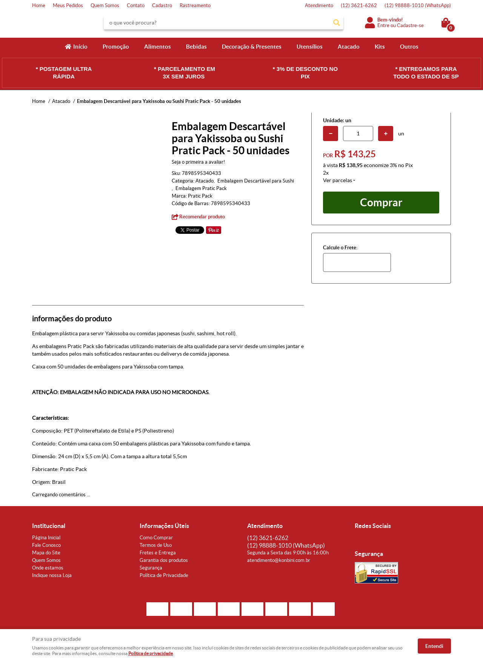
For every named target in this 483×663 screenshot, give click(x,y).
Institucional (48, 525)
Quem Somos (105, 5)
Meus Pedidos (68, 5)
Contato (136, 5)
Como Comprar (156, 537)
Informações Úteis (164, 525)
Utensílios (310, 46)
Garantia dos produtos (164, 560)
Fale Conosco (46, 545)
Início (80, 46)
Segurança (151, 568)
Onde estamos (47, 568)
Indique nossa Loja (52, 575)
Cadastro (162, 5)
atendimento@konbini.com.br (278, 560)
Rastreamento (195, 5)
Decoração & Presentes (251, 46)
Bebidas (196, 46)
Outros (409, 46)
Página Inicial (46, 537)
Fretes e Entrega (158, 553)
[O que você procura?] (336, 22)
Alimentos (157, 46)
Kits (380, 46)
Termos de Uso (156, 545)
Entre (383, 25)
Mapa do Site (46, 553)
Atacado (349, 46)
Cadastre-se (410, 25)
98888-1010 (418, 5)
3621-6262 (359, 5)
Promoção (116, 46)
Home (38, 5)
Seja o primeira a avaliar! (198, 162)
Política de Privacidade (164, 575)
